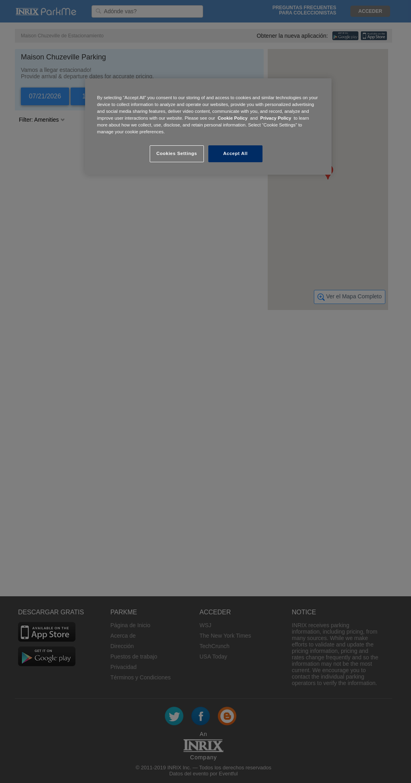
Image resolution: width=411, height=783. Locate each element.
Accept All (235, 153)
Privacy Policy (275, 118)
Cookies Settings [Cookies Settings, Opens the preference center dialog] (176, 153)
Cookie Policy (233, 118)
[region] (208, 126)
